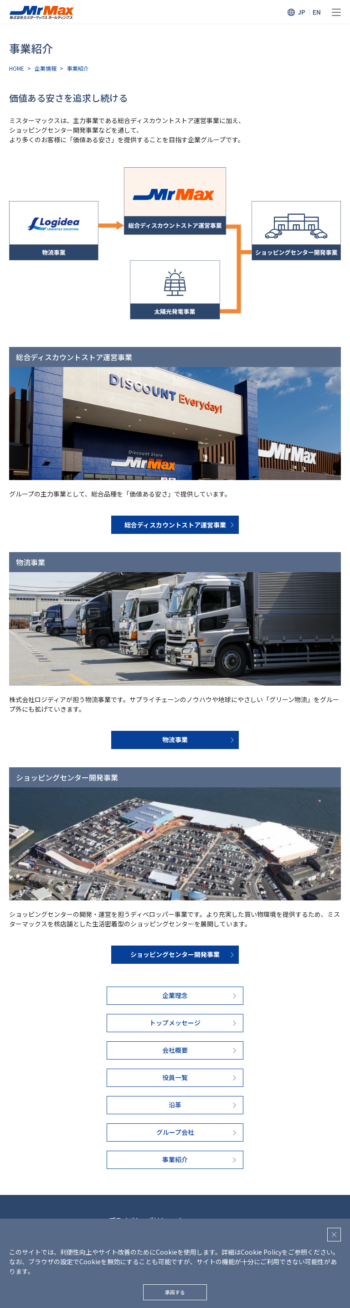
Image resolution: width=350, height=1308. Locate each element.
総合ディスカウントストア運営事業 (175, 524)
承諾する (175, 1292)
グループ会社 (175, 1132)
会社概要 (175, 1050)
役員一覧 (175, 1077)
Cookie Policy (261, 1251)
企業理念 (175, 995)
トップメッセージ (175, 1022)
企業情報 (46, 68)
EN (317, 11)
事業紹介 (175, 1159)
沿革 (175, 1104)
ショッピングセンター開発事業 (175, 954)
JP (301, 11)
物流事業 (175, 739)
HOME (16, 68)
